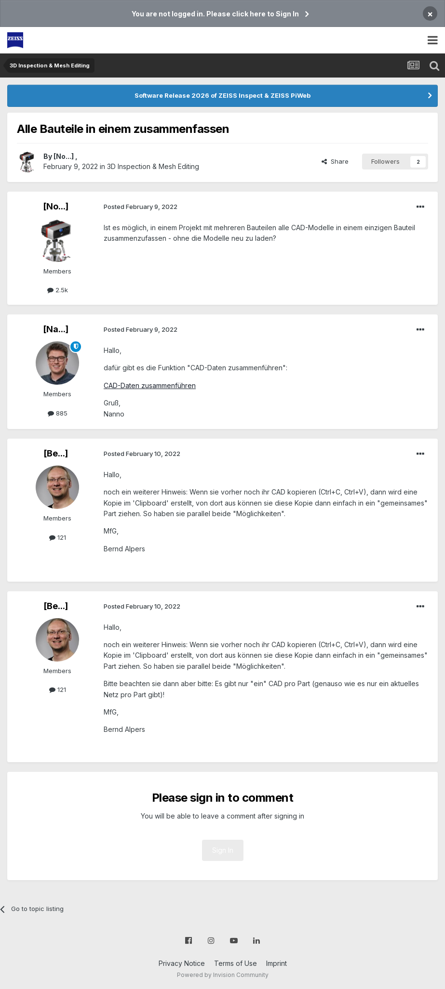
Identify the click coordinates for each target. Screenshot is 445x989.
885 (57, 413)
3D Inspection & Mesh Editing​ (153, 166)
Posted (140, 206)
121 (57, 537)
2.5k (57, 290)
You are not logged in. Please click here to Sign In (215, 14)
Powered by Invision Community (223, 974)
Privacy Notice (182, 963)
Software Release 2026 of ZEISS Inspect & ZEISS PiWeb (222, 95)
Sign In (222, 850)
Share (335, 161)
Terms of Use (235, 963)
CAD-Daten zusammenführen (150, 385)
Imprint (276, 963)
